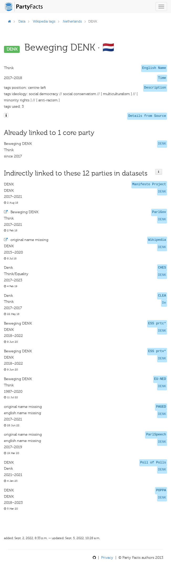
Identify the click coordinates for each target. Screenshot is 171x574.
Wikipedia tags (44, 21)
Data (21, 21)
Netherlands (72, 21)
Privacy (107, 557)
